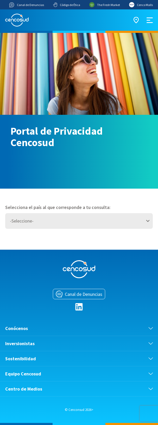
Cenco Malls (141, 4)
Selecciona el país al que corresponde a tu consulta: (57, 207)
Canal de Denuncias (26, 4)
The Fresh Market (104, 4)
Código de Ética (66, 4)
